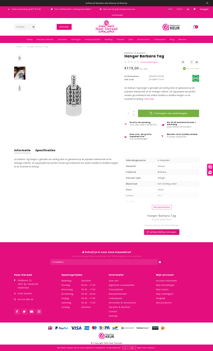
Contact (113, 311)
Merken (182, 39)
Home (30, 39)
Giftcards (64, 27)
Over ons (114, 280)
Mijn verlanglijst (164, 293)
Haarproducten (93, 39)
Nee (132, 348)
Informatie (22, 150)
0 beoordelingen (149, 62)
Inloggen (204, 9)
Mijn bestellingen (165, 285)
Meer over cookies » (146, 348)
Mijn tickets (162, 289)
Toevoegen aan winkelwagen (168, 113)
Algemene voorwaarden (121, 285)
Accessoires (143, 39)
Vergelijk (160, 298)
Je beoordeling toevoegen (161, 232)
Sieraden (62, 39)
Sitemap (113, 315)
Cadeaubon (160, 39)
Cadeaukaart (115, 298)
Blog (172, 39)
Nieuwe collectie (45, 39)
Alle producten (164, 302)
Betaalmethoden (118, 293)
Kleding (108, 39)
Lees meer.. (149, 98)
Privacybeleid (116, 289)
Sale (130, 39)
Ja (125, 348)
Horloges (76, 39)
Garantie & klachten (119, 307)
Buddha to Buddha (134, 53)
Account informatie (166, 280)
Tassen (120, 39)
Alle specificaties (162, 207)
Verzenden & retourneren (122, 302)
